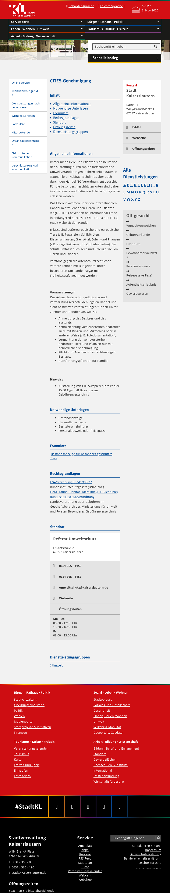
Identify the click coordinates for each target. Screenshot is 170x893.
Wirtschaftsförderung (108, 781)
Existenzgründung (106, 776)
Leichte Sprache (111, 6)
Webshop (85, 880)
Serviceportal (47, 22)
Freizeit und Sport (26, 765)
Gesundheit (101, 710)
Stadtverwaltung (25, 699)
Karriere (85, 854)
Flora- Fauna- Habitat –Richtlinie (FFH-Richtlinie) (84, 492)
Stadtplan (85, 863)
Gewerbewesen (137, 294)
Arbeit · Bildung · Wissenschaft (47, 36)
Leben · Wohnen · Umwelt (47, 29)
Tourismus (21, 754)
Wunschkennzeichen (141, 226)
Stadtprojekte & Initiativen (32, 727)
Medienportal (23, 721)
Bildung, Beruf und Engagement (116, 748)
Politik (18, 710)
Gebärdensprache (81, 6)
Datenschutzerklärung (145, 854)
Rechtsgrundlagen (66, 117)
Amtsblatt (85, 846)
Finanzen (20, 733)
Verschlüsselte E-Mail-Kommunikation (25, 167)
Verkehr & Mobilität (107, 727)
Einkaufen (21, 770)
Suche (85, 867)
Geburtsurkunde (138, 235)
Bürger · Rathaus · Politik (123, 22)
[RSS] (119, 806)
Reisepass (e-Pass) (139, 275)
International (102, 770)
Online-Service (21, 83)
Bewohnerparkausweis (141, 255)
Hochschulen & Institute (110, 765)
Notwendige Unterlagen (70, 108)
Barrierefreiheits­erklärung (142, 858)
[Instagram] (103, 806)
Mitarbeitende (21, 132)
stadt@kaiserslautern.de (29, 873)
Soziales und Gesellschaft (111, 705)
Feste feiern (22, 776)
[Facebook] (56, 806)
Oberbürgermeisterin (29, 705)
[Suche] (155, 46)
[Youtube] (88, 806)
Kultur (18, 759)
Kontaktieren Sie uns (146, 846)
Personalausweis (138, 266)
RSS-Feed (85, 858)
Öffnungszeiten (64, 127)
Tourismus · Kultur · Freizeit (123, 29)
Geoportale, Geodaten (108, 733)
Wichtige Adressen (23, 116)
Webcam (85, 875)
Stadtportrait (102, 699)
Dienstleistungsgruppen (70, 131)
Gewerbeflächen (105, 759)
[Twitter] (72, 806)
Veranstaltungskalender (31, 748)
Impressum (153, 850)
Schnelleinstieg (126, 58)
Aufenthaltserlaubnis (141, 284)
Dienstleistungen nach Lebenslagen (26, 105)
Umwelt (57, 665)
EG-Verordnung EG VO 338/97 (71, 482)
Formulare (18, 124)
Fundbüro (133, 244)
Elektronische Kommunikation (22, 155)
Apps (85, 850)
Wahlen (19, 716)
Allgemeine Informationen (72, 103)
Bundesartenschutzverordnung (72, 497)
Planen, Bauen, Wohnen (110, 716)
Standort (59, 122)
